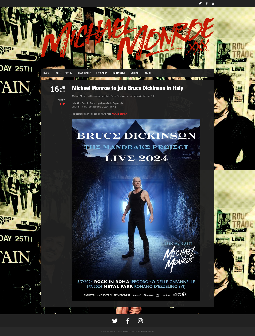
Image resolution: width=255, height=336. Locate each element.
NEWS (46, 72)
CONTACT (135, 72)
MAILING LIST (118, 72)
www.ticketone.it (119, 114)
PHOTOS (68, 72)
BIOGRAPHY (101, 72)
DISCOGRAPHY (84, 72)
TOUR (56, 72)
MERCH (149, 72)
